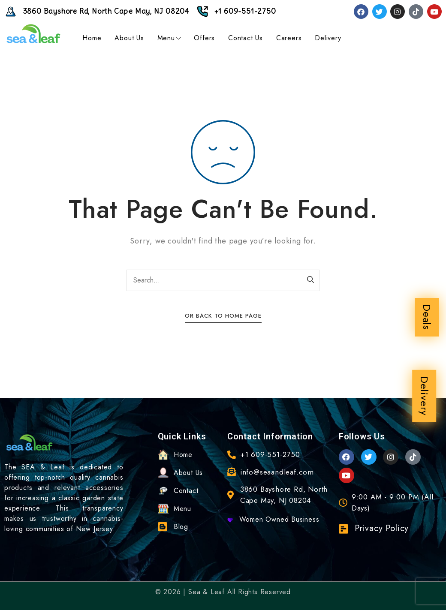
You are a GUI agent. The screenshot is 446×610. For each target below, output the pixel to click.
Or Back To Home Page (223, 316)
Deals (426, 317)
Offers (204, 38)
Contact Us (245, 38)
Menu (169, 38)
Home (91, 38)
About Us (129, 38)
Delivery (424, 396)
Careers (289, 38)
